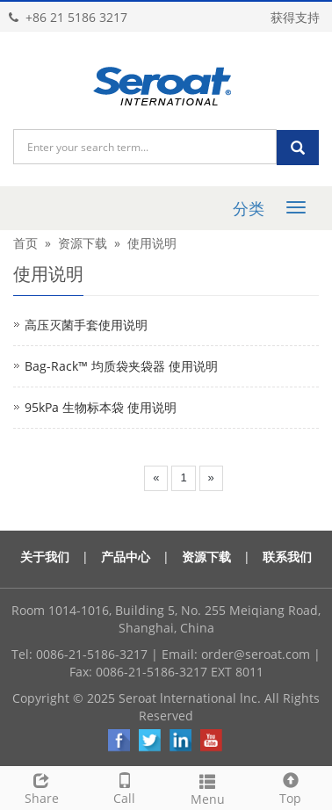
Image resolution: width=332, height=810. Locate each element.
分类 (248, 208)
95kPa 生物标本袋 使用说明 (101, 407)
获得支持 (295, 17)
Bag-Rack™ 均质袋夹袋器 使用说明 (121, 366)
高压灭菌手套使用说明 (86, 324)
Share (41, 786)
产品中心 (125, 556)
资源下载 (82, 243)
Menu (207, 787)
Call (125, 786)
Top (291, 786)
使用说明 (152, 243)
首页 (25, 243)
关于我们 (44, 556)
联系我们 (287, 556)
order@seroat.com (255, 654)
